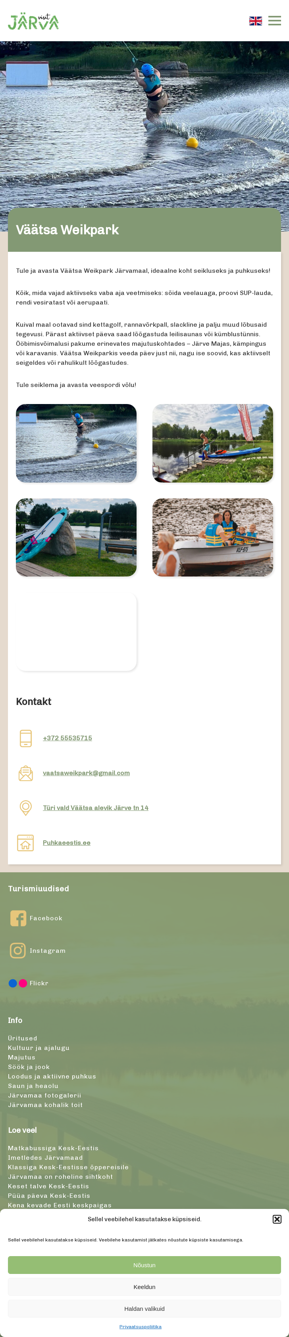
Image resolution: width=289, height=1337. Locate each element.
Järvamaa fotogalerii (44, 1095)
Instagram (37, 951)
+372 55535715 (67, 738)
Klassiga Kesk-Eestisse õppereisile (68, 1167)
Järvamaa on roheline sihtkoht (60, 1176)
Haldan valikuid (144, 1308)
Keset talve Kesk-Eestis (48, 1186)
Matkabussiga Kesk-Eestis (53, 1148)
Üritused (22, 1038)
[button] (277, 1219)
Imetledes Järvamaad (45, 1157)
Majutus (22, 1057)
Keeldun (144, 1286)
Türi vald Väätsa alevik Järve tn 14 (95, 808)
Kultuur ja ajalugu (39, 1048)
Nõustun (144, 1265)
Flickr (28, 983)
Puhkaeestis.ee (67, 843)
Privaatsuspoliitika (140, 1326)
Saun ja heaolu (33, 1086)
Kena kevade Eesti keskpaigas (60, 1205)
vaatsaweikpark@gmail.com (86, 773)
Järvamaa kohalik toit (45, 1105)
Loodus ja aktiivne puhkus (52, 1076)
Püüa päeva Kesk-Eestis (49, 1195)
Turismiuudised (38, 888)
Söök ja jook (29, 1067)
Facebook (35, 918)
